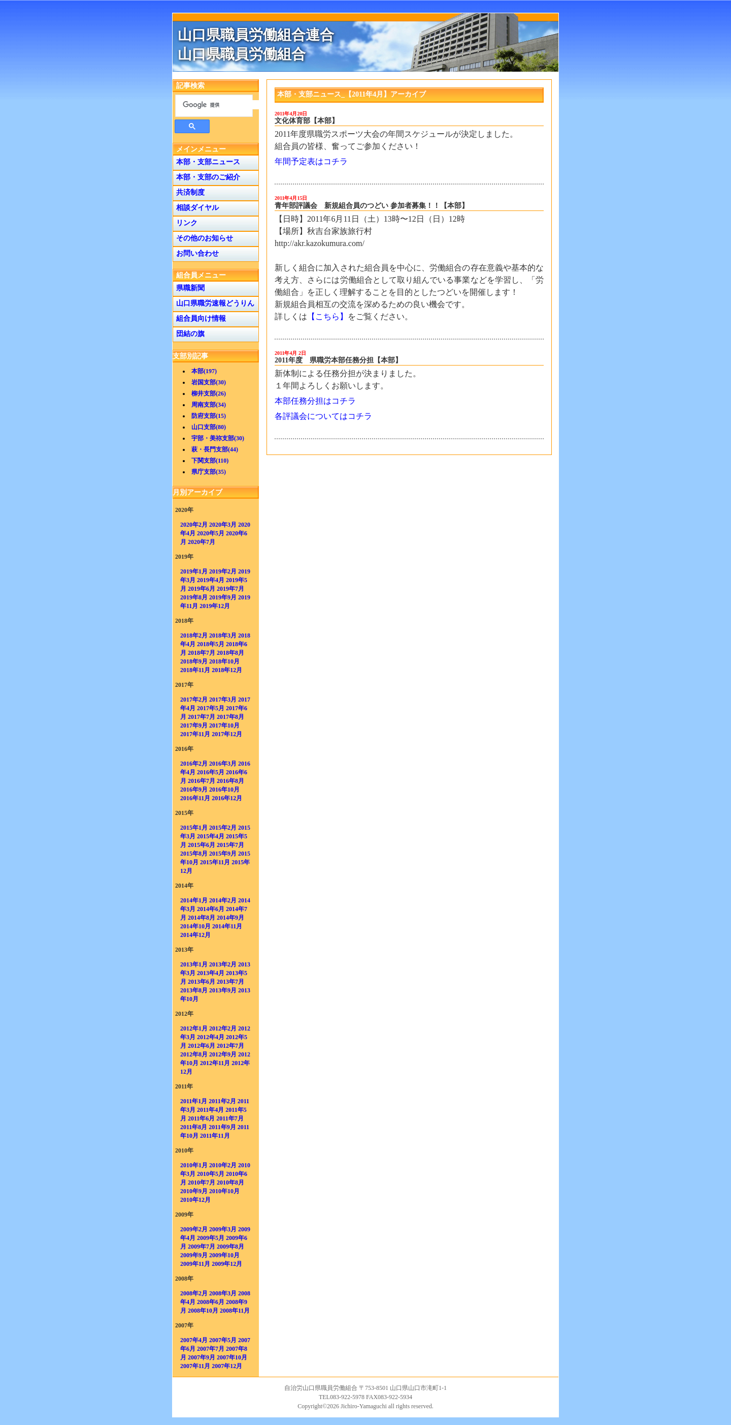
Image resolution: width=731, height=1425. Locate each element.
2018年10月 (224, 661)
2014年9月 (230, 917)
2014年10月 (195, 926)
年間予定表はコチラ (311, 161)
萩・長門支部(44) (214, 449)
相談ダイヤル (196, 207)
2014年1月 (194, 900)
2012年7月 (230, 1045)
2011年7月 (229, 1118)
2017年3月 (223, 699)
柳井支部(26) (208, 393)
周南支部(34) (208, 404)
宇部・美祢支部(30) (217, 438)
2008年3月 (223, 1293)
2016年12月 (227, 798)
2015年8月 (194, 853)
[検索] (221, 104)
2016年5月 (210, 772)
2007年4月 (194, 1340)
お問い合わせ (196, 253)
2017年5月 (210, 708)
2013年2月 (223, 964)
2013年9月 (223, 990)
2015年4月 (210, 836)
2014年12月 (195, 934)
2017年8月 (230, 716)
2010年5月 (210, 1173)
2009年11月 (195, 1263)
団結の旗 (189, 334)
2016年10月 (224, 789)
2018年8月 (230, 652)
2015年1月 (194, 827)
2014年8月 (201, 917)
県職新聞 (189, 288)
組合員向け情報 (199, 318)
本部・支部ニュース (206, 162)
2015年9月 (223, 853)
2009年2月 (194, 1229)
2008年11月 (235, 1310)
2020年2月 (194, 524)
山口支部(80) (208, 427)
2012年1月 (194, 1028)
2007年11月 (195, 1366)
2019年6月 (201, 588)
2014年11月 (227, 926)
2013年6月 (201, 981)
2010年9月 (194, 1191)
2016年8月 (230, 780)
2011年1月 (193, 1101)
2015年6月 (201, 844)
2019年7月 (230, 588)
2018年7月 (201, 652)
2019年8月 (194, 597)
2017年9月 (194, 725)
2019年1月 (194, 571)
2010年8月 (230, 1182)
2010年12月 (195, 1199)
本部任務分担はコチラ (315, 401)
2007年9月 (201, 1357)
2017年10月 (224, 725)
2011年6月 (201, 1118)
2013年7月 (230, 981)
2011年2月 (222, 1101)
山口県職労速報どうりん (213, 303)
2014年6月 (210, 909)
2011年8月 (193, 1127)
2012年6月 (201, 1045)
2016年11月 (195, 798)
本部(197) (204, 371)
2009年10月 (224, 1255)
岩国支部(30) (208, 382)
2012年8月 (194, 1054)
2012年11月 (215, 1063)
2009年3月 (223, 1229)
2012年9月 (223, 1054)
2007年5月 (223, 1340)
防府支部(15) (208, 415)
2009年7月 (201, 1246)
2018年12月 (227, 670)
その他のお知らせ (203, 238)
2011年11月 (215, 1135)
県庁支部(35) (208, 471)
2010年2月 (223, 1165)
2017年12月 (227, 734)
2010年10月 (224, 1191)
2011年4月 (210, 1109)
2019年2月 (223, 571)
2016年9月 (194, 789)
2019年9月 (223, 597)
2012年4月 (210, 1037)
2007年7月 (210, 1348)
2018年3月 (223, 635)
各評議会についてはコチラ (323, 416)
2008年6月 (210, 1302)
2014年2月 (223, 900)
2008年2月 (194, 1293)
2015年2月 (223, 827)
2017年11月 (195, 734)
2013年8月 (194, 990)
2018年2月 (194, 635)
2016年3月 (223, 763)
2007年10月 (232, 1357)
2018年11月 (195, 670)
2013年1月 (194, 964)
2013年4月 (210, 973)
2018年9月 (194, 661)
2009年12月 (227, 1263)
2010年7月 (201, 1182)
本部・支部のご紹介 (206, 177)
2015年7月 (230, 844)
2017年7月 (201, 716)
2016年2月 (194, 763)
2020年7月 (201, 541)
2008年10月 (203, 1310)
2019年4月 (210, 580)
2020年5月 (210, 533)
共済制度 (189, 192)
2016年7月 (201, 780)
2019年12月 (215, 606)
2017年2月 (194, 699)
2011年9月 (222, 1127)
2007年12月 (227, 1366)
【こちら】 (327, 316)
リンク (185, 223)
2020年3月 (223, 524)
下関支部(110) (209, 460)
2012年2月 (223, 1028)
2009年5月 (210, 1237)
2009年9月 (194, 1255)
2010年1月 (194, 1165)
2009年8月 (230, 1246)
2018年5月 (210, 644)
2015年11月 (215, 862)
